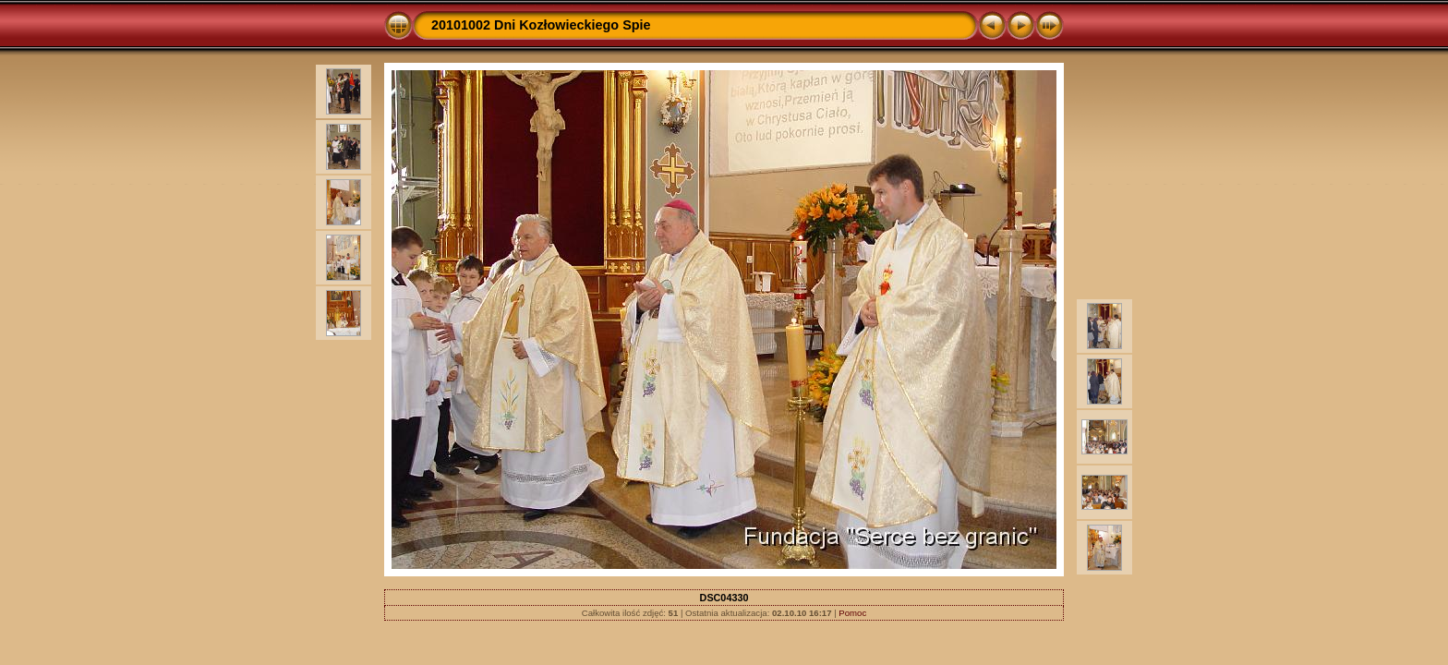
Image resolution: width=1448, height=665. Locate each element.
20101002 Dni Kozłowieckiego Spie (541, 25)
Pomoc (852, 613)
